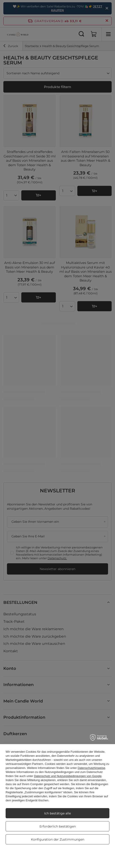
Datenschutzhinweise (91, 768)
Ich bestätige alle (57, 813)
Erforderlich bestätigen (57, 826)
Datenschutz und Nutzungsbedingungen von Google (67, 776)
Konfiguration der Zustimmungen (57, 839)
